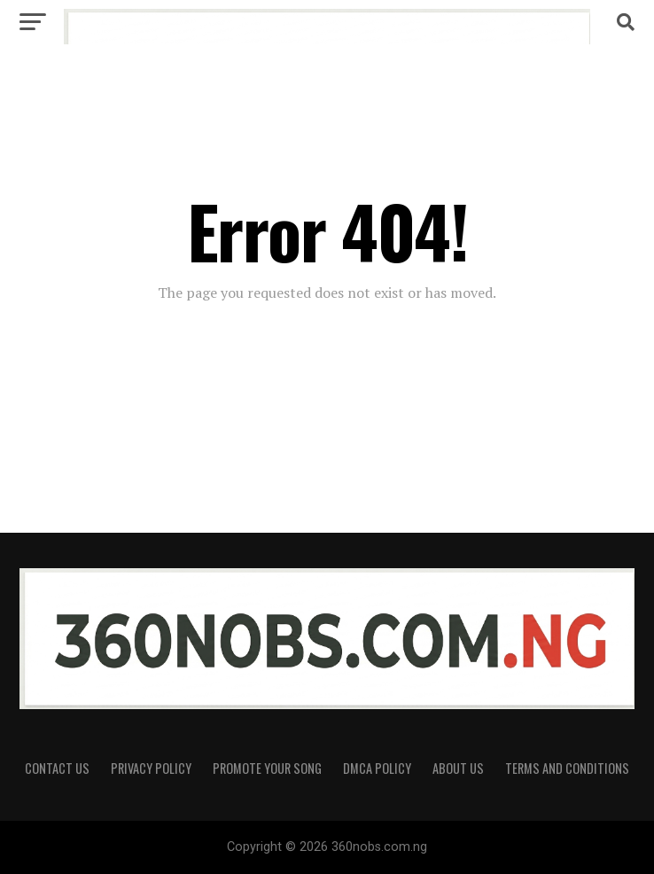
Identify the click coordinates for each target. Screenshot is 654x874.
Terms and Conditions (567, 768)
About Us (458, 768)
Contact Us (57, 768)
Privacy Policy (151, 768)
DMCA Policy (377, 768)
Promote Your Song (267, 768)
